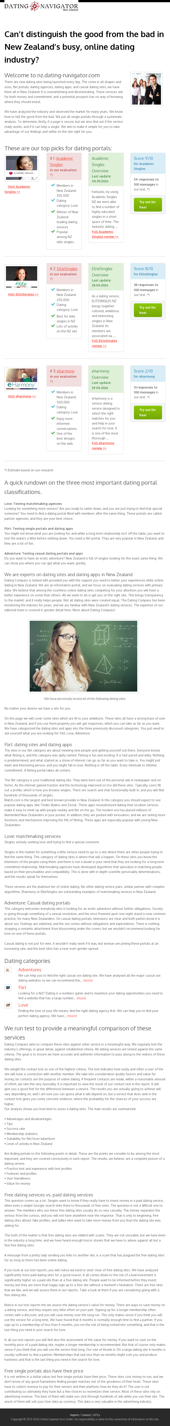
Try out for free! (147, 204)
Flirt (22, 987)
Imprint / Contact (80, 1415)
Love (23, 1005)
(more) (88, 980)
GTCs (96, 1415)
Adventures (29, 969)
